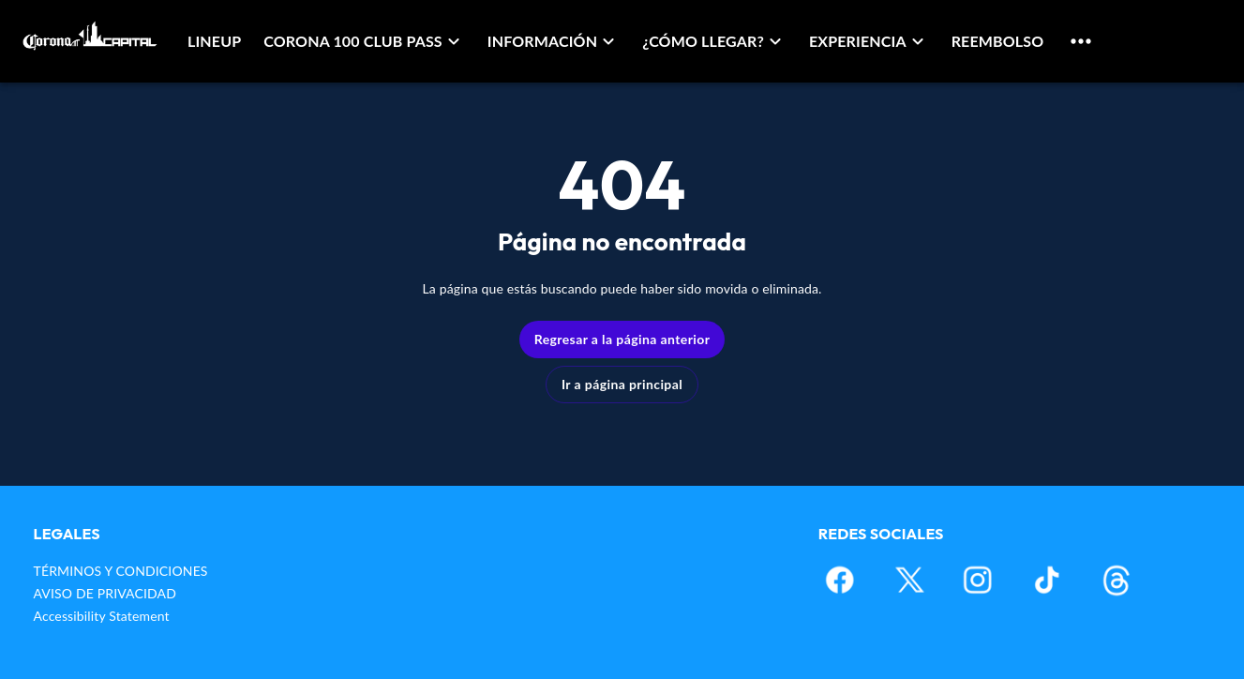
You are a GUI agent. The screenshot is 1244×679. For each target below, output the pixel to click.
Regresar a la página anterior (622, 339)
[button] (363, 41)
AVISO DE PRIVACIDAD (105, 593)
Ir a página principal (622, 384)
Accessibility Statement (102, 616)
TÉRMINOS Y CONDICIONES (121, 571)
